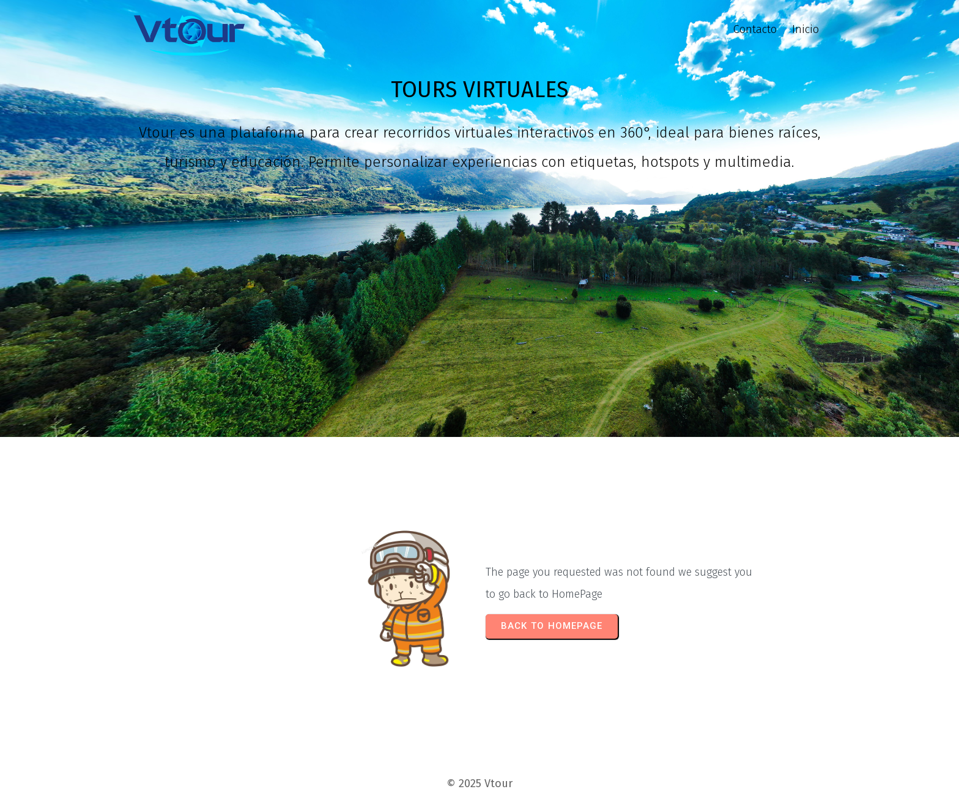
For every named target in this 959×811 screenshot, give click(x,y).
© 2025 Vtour (479, 783)
